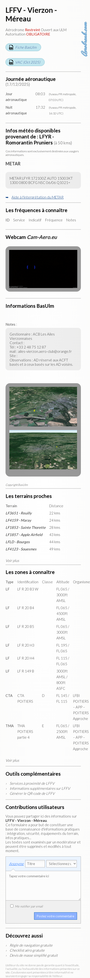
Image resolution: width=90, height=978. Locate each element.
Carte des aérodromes (85, 12)
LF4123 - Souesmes (21, 549)
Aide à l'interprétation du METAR (38, 197)
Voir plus (12, 560)
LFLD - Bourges (18, 542)
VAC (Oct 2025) (27, 62)
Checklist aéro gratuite (27, 950)
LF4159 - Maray (18, 520)
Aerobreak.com (84, 39)
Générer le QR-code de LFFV (32, 793)
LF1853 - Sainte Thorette (26, 527)
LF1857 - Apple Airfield (24, 534)
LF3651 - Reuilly (19, 513)
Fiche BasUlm (25, 47)
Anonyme (16, 863)
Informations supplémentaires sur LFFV (40, 788)
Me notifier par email (26, 906)
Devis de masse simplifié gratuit (34, 955)
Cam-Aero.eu (42, 237)
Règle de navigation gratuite (31, 945)
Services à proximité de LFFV (32, 783)
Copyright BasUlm (17, 485)
